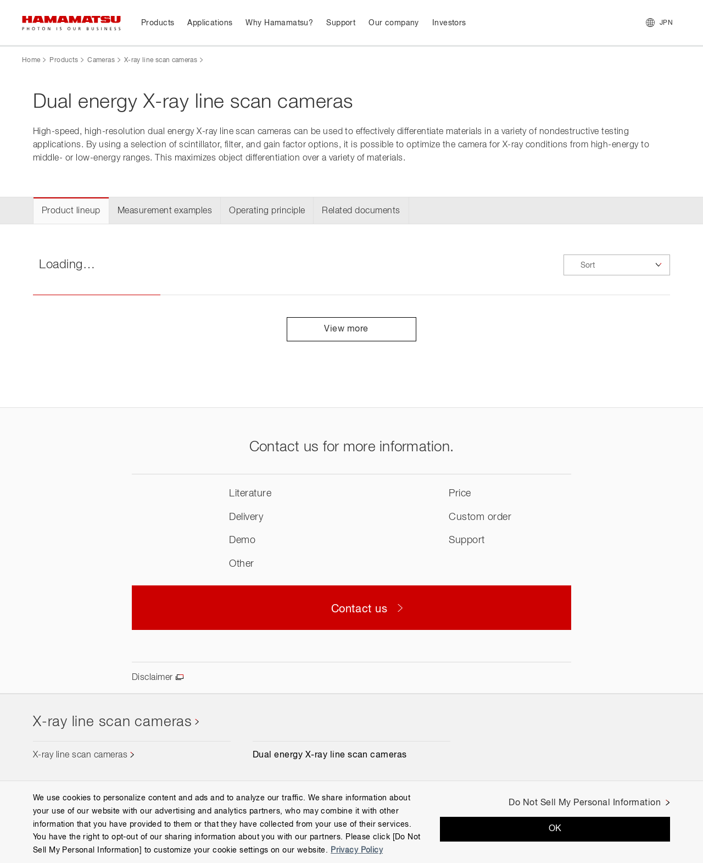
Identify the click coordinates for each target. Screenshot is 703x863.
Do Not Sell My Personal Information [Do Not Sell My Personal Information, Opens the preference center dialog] (585, 803)
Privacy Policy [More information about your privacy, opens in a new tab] (357, 850)
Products (63, 60)
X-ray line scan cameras (160, 60)
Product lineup (71, 211)
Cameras (101, 60)
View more (351, 329)
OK (555, 829)
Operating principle (267, 211)
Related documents (361, 211)
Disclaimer (152, 677)
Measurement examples (165, 211)
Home (31, 60)
